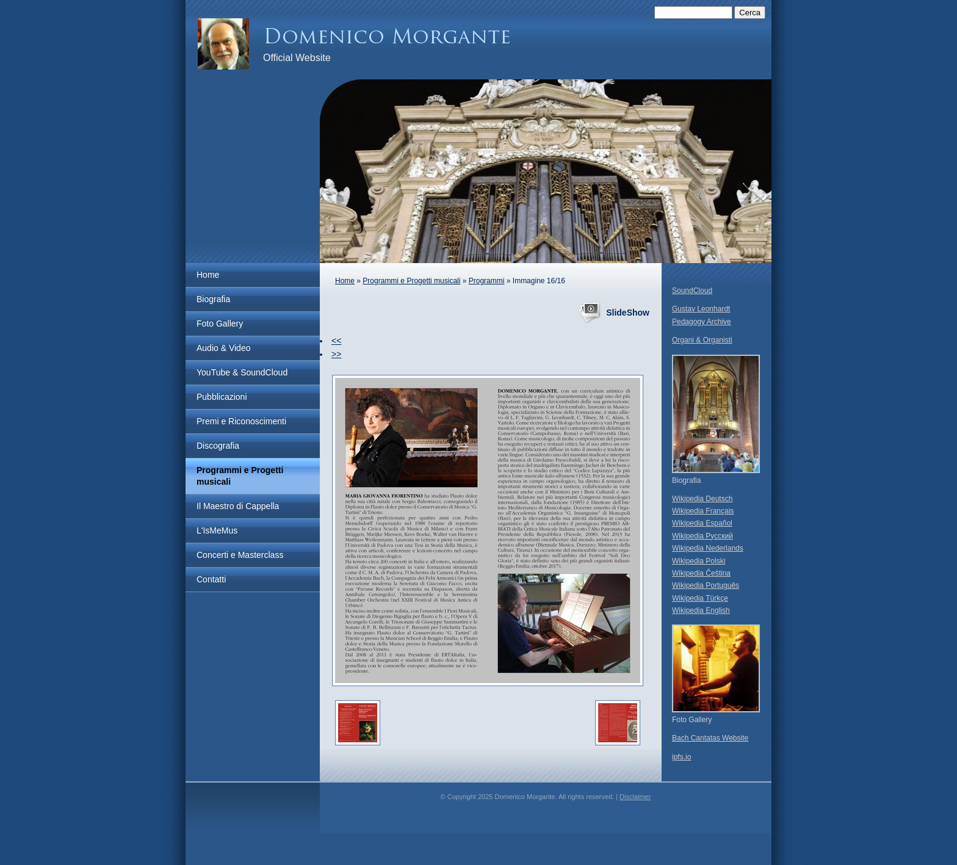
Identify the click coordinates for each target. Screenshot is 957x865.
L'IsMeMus (217, 530)
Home (208, 275)
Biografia (213, 299)
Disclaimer (635, 796)
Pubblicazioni (222, 397)
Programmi (487, 281)
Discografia (218, 446)
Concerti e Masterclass (240, 555)
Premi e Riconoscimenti (241, 421)
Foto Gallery (220, 323)
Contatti (211, 579)
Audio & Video (223, 348)
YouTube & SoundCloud (242, 372)
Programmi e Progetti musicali (240, 476)
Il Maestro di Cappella (238, 506)
